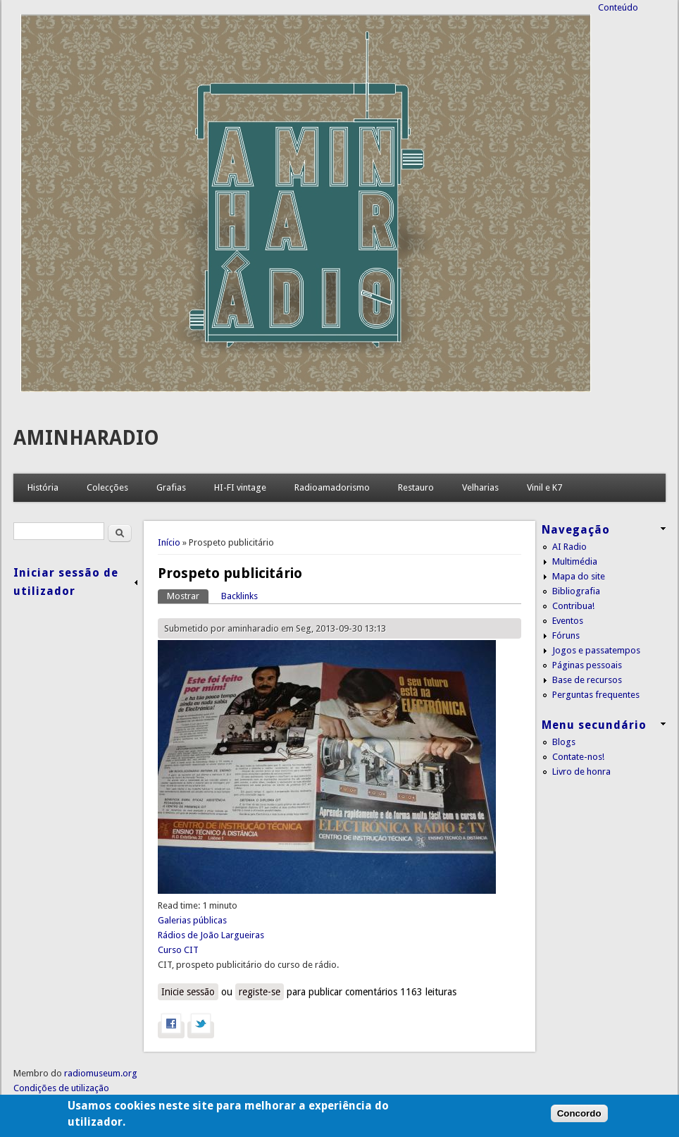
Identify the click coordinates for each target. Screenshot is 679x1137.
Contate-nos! (578, 756)
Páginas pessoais (587, 665)
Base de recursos (587, 680)
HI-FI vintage (240, 487)
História (42, 487)
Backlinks (239, 596)
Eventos (567, 620)
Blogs (563, 742)
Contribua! (573, 606)
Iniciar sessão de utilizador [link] (65, 582)
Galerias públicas (192, 920)
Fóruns (566, 635)
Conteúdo (618, 7)
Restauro (416, 487)
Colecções (107, 487)
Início (169, 542)
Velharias (480, 487)
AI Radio (569, 546)
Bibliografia (576, 591)
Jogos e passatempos (596, 650)
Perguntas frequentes (596, 694)
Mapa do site (578, 576)
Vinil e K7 (544, 487)
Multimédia (574, 561)
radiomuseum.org (100, 1073)
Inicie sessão (188, 991)
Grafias (171, 487)
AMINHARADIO (86, 438)
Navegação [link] (576, 529)
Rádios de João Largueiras (211, 935)
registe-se (259, 991)
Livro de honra (581, 771)
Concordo (579, 1122)
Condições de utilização (61, 1088)
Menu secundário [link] (594, 725)
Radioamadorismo (332, 487)
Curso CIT (178, 950)
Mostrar (187, 595)
